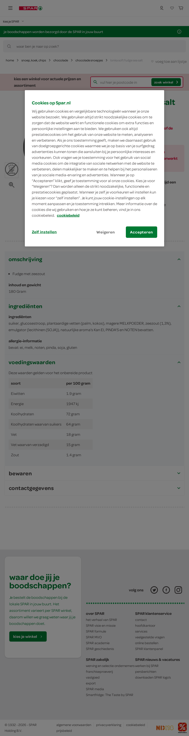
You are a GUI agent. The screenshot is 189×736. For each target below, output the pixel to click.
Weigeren (105, 231)
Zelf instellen (44, 231)
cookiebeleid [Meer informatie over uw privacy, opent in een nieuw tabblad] (68, 215)
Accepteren (141, 231)
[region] (94, 168)
